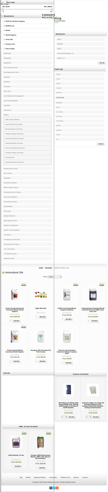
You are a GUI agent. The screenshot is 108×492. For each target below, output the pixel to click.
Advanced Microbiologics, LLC (65, 53)
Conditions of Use (65, 477)
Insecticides (7, 86)
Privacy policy (53, 477)
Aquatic (58, 79)
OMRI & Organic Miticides (12, 119)
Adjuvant (58, 74)
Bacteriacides (7, 53)
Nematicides (7, 178)
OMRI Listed (59, 116)
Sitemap (28, 477)
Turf (57, 139)
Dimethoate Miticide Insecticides (14, 143)
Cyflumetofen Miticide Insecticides (14, 138)
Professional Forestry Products (12, 192)
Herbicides (7, 81)
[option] (68, 399)
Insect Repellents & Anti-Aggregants (14, 96)
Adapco (59, 48)
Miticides (6, 115)
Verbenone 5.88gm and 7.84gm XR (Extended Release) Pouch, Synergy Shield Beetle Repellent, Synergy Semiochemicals (93, 405)
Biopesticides (7, 63)
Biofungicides (7, 58)
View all (102, 62)
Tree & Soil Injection (9, 249)
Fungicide (58, 88)
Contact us (85, 477)
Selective (58, 125)
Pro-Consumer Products (10, 201)
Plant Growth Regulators (10, 197)
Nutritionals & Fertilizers (10, 182)
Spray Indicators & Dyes (10, 220)
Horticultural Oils (9, 157)
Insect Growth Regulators (11, 100)
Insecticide (59, 102)
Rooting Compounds (9, 216)
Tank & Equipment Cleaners (11, 244)
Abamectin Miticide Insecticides (13, 124)
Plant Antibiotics (8, 206)
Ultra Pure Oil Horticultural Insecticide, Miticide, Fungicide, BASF (67, 352)
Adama (59, 39)
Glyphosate (58, 92)
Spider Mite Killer (40, 308)
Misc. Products (8, 173)
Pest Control (7, 211)
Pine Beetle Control (9, 39)
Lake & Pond (7, 110)
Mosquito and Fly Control (11, 168)
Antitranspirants (8, 48)
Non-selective (59, 111)
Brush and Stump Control (11, 67)
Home (41, 268)
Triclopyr (58, 134)
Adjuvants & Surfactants (10, 44)
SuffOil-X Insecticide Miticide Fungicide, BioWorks (67, 309)
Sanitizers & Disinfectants (11, 225)
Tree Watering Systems (10, 253)
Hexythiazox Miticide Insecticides (14, 152)
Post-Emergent (59, 121)
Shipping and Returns (40, 477)
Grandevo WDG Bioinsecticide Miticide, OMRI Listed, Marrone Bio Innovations (40, 457)
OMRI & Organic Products (11, 187)
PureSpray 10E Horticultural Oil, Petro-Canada (41, 351)
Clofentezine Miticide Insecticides (14, 133)
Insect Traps (7, 91)
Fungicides (7, 77)
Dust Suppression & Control (11, 72)
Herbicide (60, 98)
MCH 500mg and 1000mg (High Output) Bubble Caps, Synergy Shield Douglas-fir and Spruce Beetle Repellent (68, 405)
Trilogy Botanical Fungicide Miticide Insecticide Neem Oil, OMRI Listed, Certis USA (93, 310)
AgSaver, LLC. (61, 58)
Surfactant (58, 130)
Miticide (58, 107)
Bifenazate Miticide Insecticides (13, 129)
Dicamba (58, 83)
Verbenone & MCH (9, 258)
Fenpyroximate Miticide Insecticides (15, 148)
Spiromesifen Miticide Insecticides (14, 162)
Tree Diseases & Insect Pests (12, 239)
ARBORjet (60, 44)
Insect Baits (7, 105)
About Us (76, 477)
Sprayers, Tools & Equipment (12, 230)
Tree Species (7, 234)
